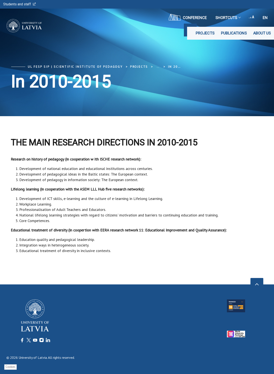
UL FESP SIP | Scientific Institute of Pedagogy (75, 67)
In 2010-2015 (181, 67)
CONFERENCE (188, 17)
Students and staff (19, 4)
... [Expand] (158, 67)
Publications (234, 33)
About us (262, 33)
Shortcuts (227, 17)
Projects (205, 33)
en (265, 17)
